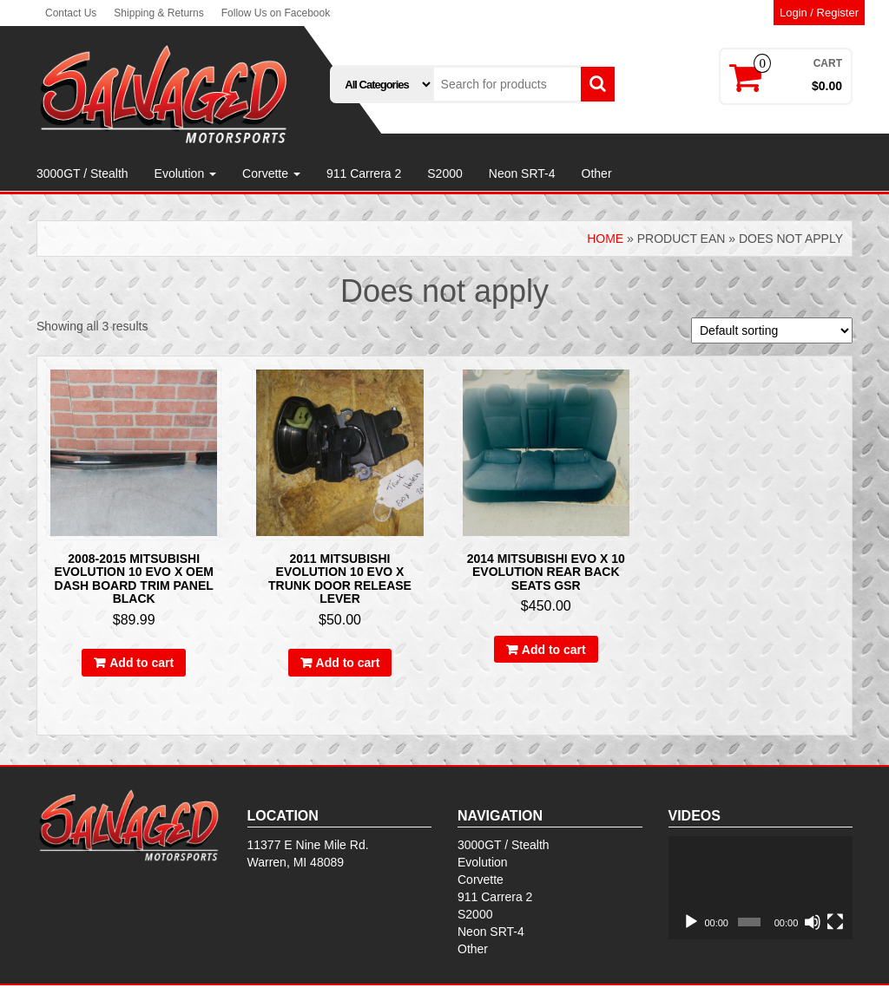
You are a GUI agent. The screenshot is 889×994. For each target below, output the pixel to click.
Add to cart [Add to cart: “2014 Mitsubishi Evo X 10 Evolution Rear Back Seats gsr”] (554, 650)
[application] (760, 888)
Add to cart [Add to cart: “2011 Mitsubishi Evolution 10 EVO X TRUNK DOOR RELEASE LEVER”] (348, 663)
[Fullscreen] (835, 922)
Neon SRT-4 (522, 173)
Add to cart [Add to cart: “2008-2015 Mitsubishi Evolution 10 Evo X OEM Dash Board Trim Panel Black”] (141, 663)
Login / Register (819, 12)
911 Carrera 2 (363, 173)
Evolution (185, 173)
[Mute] (812, 922)
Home (605, 238)
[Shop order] (772, 330)
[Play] (691, 922)
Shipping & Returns (158, 13)
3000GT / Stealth (82, 173)
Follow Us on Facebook (275, 13)
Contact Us (70, 13)
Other (597, 173)
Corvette (271, 173)
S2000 (444, 173)
